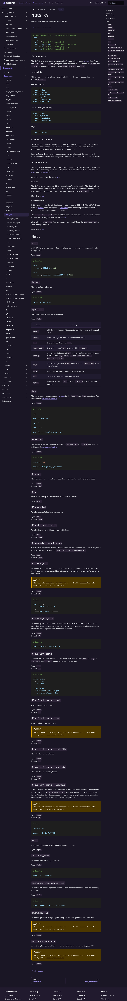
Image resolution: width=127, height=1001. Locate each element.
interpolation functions (50, 399)
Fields (107, 22)
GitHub (32, 999)
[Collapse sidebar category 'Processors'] (26, 76)
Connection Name (111, 16)
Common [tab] (36, 28)
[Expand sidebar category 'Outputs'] (26, 365)
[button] (15, 389)
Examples (59, 3)
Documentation (25, 3)
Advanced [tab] (47, 28)
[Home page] (33, 9)
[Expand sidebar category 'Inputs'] (26, 72)
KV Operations (110, 10)
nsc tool (63, 217)
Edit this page (37, 971)
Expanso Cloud (107, 996)
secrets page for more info (56, 585)
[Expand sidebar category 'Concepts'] (26, 20)
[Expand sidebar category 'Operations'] (26, 397)
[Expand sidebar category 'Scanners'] (26, 381)
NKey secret (65, 208)
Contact (57, 999)
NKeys (33, 172)
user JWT (41, 208)
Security (81, 999)
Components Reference (13, 999)
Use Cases (49, 3)
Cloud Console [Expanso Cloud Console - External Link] (96, 3)
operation (86, 61)
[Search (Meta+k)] (116, 3)
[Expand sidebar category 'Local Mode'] (26, 52)
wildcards (62, 396)
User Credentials (46, 172)
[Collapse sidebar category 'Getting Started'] (26, 12)
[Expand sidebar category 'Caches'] (26, 373)
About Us (57, 996)
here (58, 177)
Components (38, 3)
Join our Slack (35, 996)
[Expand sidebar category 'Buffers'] (26, 369)
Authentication (110, 19)
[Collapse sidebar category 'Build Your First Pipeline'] (26, 28)
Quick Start (9, 996)
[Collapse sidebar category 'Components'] (26, 68)
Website (105, 999)
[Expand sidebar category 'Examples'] (26, 393)
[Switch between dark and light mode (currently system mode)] (105, 3)
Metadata (109, 13)
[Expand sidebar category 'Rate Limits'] (26, 377)
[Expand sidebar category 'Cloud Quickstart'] (26, 16)
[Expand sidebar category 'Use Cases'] (26, 385)
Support (81, 996)
